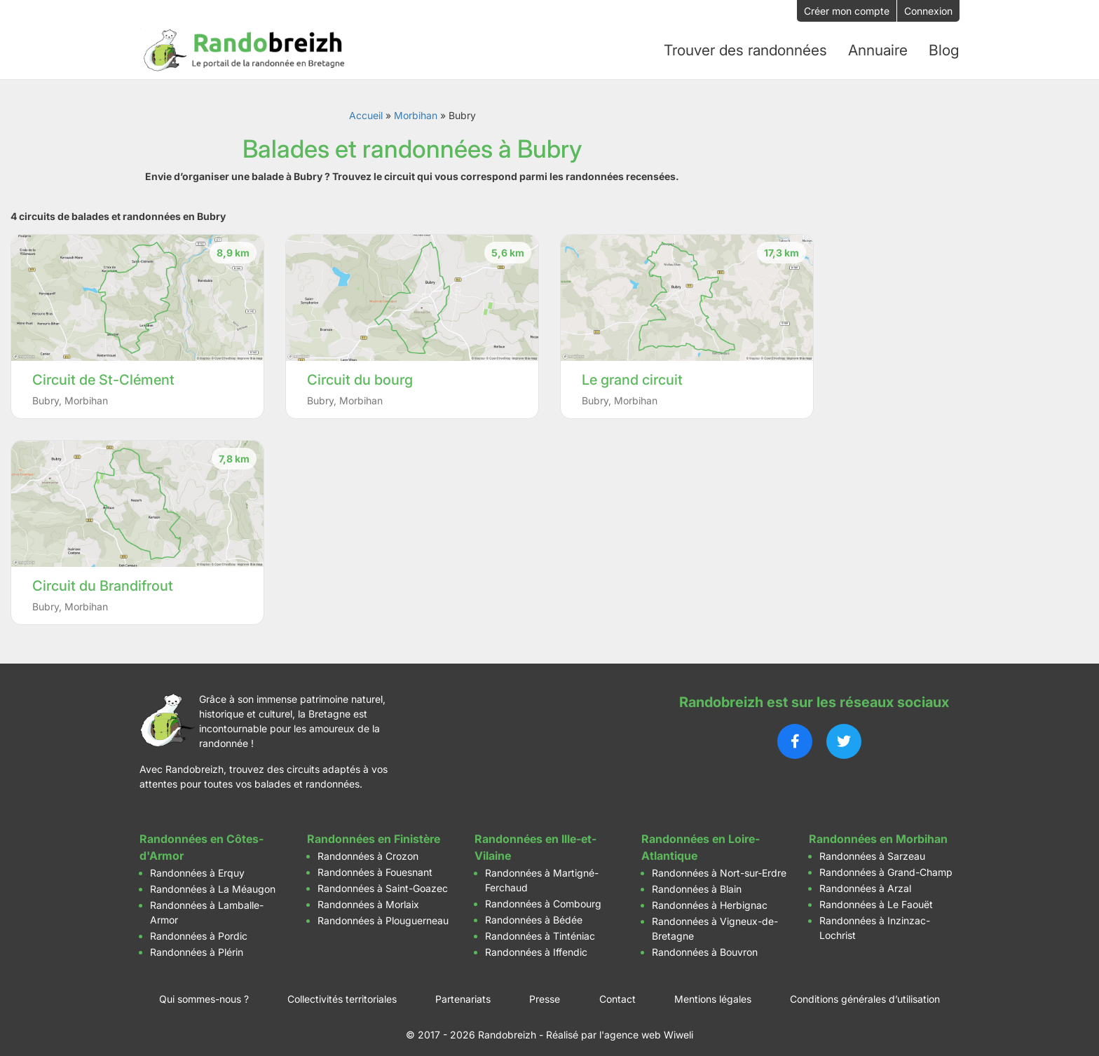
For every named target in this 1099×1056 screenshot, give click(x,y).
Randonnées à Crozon (368, 849)
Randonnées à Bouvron (705, 945)
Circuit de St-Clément (103, 372)
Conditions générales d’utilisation (865, 992)
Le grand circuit (632, 372)
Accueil (366, 108)
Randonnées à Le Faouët (876, 897)
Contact (617, 992)
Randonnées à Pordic (198, 929)
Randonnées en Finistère (373, 832)
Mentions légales (712, 992)
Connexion (928, 11)
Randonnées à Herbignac (709, 898)
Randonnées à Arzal (865, 881)
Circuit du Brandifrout (102, 578)
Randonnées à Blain (697, 882)
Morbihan (415, 108)
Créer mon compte (846, 11)
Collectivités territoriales (342, 992)
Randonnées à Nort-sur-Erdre (719, 866)
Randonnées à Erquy (197, 866)
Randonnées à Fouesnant (375, 865)
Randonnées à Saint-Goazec (383, 881)
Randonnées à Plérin (196, 945)
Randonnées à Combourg (543, 897)
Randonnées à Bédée (533, 913)
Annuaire (879, 47)
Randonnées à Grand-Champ (886, 865)
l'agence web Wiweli (646, 1028)
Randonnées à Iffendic (536, 945)
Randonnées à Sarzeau (872, 849)
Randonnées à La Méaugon (212, 882)
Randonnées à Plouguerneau (383, 913)
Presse (544, 992)
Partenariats (463, 992)
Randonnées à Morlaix (368, 897)
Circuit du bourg (360, 372)
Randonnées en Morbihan (878, 832)
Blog (945, 47)
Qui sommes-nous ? (204, 992)
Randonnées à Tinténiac (540, 929)
